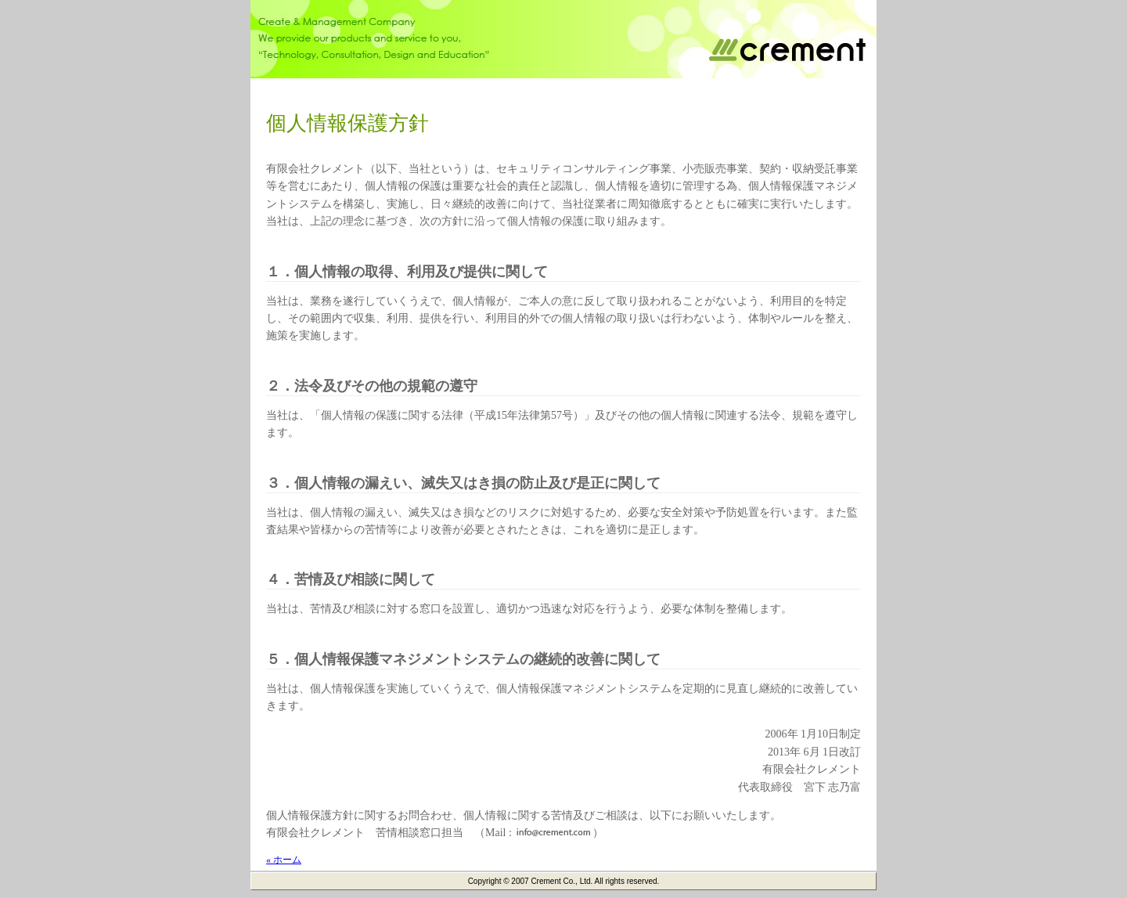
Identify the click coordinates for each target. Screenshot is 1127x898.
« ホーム (283, 859)
